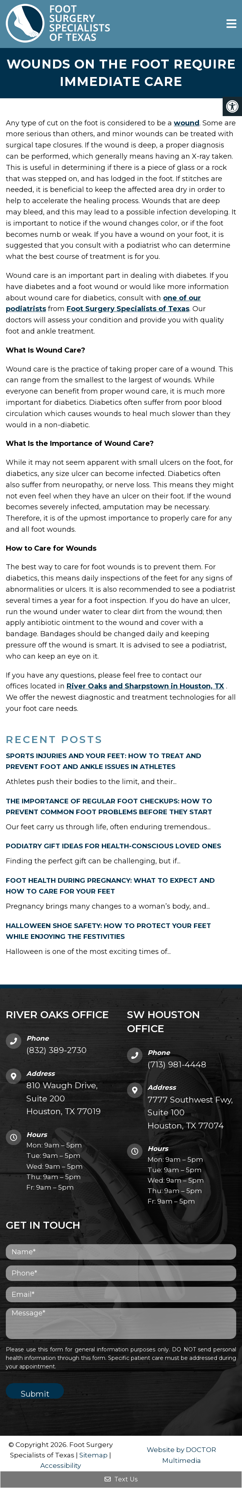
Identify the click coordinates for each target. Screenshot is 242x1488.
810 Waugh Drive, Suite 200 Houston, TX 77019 (63, 1098)
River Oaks (87, 686)
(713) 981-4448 (177, 1064)
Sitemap (93, 1455)
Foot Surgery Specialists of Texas (128, 309)
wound (186, 123)
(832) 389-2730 (56, 1050)
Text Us (121, 1479)
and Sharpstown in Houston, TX (166, 686)
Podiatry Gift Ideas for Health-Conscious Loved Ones (113, 846)
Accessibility (60, 1465)
